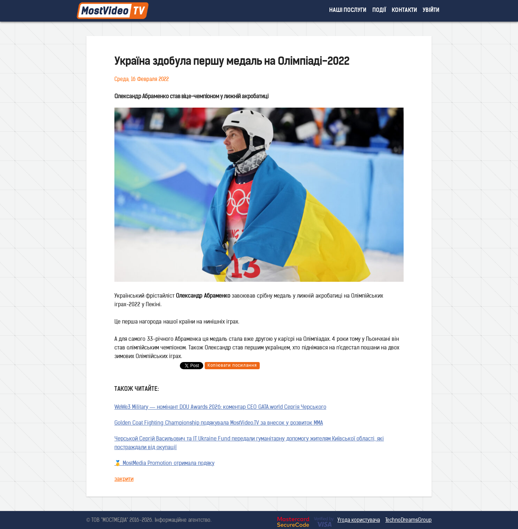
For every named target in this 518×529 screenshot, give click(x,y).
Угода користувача (358, 520)
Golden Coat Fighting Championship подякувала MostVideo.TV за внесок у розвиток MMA (218, 423)
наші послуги (348, 10)
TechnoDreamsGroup (408, 520)
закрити (123, 479)
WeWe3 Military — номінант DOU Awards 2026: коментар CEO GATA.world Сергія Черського (220, 407)
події (379, 10)
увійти (431, 10)
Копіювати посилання (232, 365)
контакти (404, 10)
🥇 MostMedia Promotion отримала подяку (164, 463)
